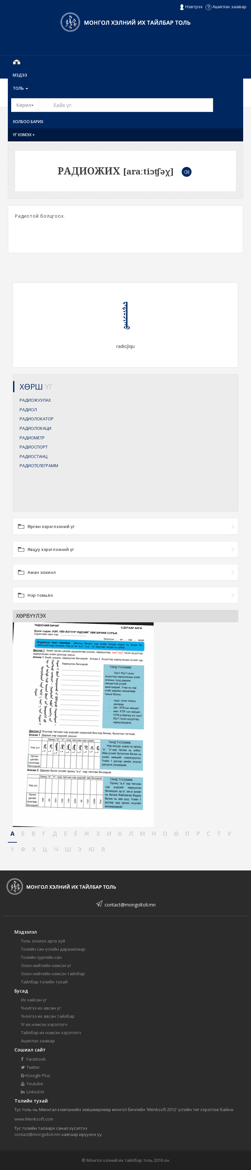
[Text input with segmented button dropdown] (126, 105)
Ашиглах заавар (226, 6)
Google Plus (35, 1075)
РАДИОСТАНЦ (33, 456)
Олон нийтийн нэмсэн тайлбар (53, 974)
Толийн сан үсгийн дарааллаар (53, 949)
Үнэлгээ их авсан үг (41, 1008)
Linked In (32, 1092)
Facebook (33, 1059)
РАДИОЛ (28, 409)
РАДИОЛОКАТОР (37, 419)
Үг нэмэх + (24, 134)
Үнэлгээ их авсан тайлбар (48, 1016)
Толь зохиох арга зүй (43, 941)
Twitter (30, 1067)
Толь (20, 88)
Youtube (32, 1084)
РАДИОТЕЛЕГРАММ (39, 465)
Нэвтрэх (191, 7)
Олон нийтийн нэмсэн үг (46, 965)
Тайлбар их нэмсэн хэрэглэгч (51, 1032)
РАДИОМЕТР (32, 438)
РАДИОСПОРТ (34, 447)
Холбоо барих (28, 121)
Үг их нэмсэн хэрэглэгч (44, 1024)
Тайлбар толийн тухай (44, 982)
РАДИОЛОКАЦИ (35, 428)
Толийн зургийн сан (41, 957)
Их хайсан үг (34, 1000)
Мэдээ (20, 75)
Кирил (27, 104)
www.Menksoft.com (33, 1119)
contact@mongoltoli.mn (130, 905)
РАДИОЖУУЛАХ (35, 400)
